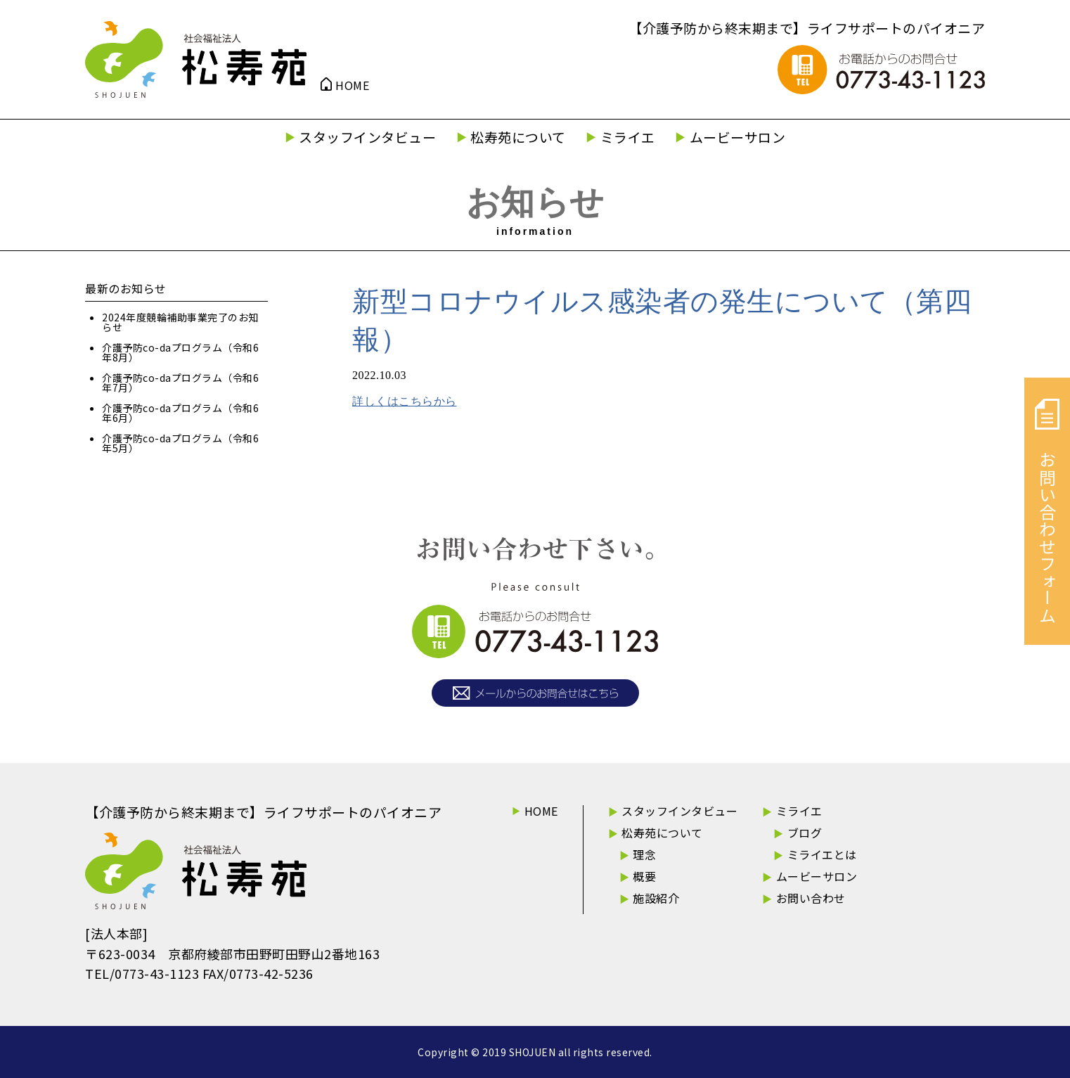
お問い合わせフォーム (1047, 511)
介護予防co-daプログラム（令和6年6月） (180, 413)
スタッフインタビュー (367, 136)
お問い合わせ (811, 898)
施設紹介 (656, 898)
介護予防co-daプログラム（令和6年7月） (180, 382)
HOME (352, 85)
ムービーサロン (738, 136)
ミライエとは (822, 854)
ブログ (805, 832)
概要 (644, 876)
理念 (644, 854)
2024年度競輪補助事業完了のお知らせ (180, 322)
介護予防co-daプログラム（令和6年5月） (180, 443)
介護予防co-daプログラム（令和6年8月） (180, 352)
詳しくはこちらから (404, 401)
